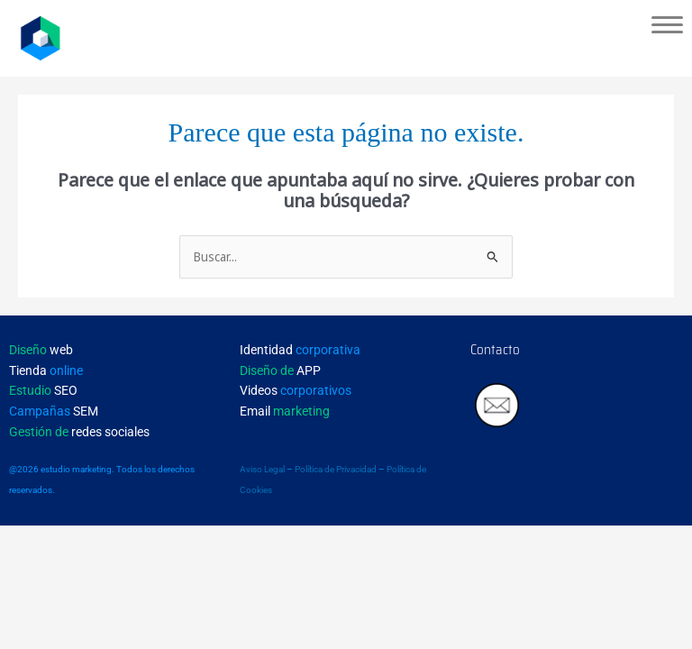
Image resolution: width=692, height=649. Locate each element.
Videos (295, 390)
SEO (43, 390)
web (41, 350)
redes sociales (79, 432)
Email (285, 411)
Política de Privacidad (336, 469)
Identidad (300, 350)
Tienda (46, 370)
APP (280, 370)
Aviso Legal (262, 469)
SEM (53, 411)
